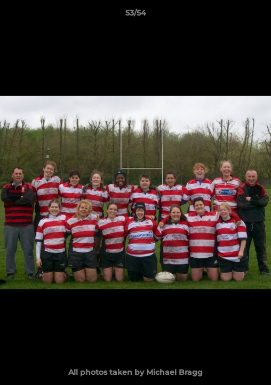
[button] (258, 15)
